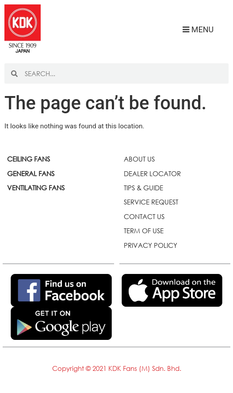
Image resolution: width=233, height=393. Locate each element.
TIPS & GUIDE (143, 188)
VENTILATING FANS (36, 188)
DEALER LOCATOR (152, 173)
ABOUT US (139, 159)
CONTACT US (144, 216)
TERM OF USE (144, 231)
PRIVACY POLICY (150, 245)
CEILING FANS (28, 159)
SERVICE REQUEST (151, 202)
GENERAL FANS (30, 173)
